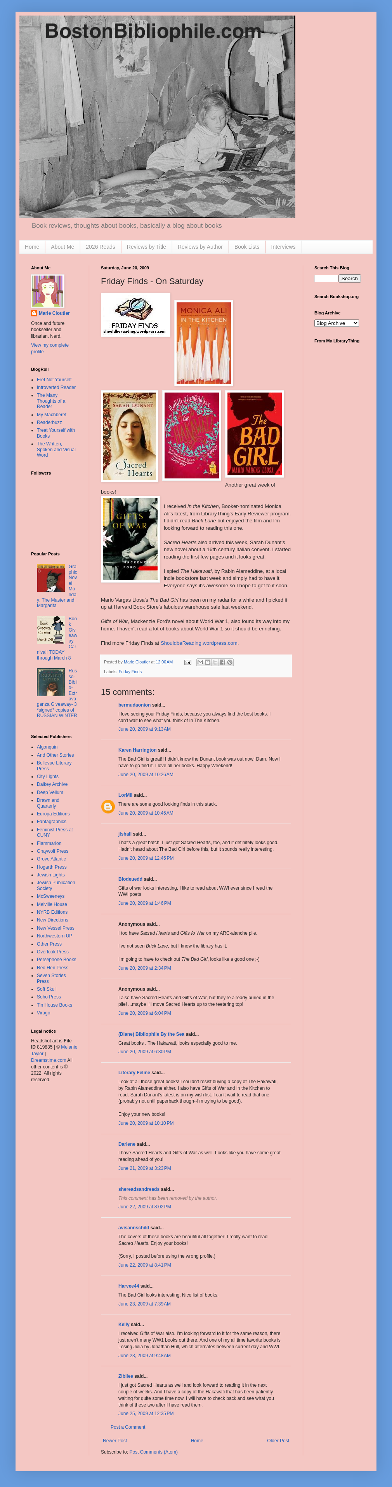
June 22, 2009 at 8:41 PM (144, 1265)
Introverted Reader (56, 387)
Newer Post (115, 1440)
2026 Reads (100, 247)
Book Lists (247, 247)
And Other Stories (55, 755)
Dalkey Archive (52, 784)
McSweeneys (50, 896)
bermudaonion (134, 705)
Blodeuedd (130, 879)
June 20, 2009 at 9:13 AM (144, 729)
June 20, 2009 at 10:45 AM (145, 813)
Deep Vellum (50, 792)
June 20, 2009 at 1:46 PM (144, 903)
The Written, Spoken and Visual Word (56, 449)
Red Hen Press (52, 967)
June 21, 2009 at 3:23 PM (144, 1168)
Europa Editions (53, 814)
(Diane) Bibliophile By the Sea (151, 1034)
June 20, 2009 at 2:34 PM (144, 968)
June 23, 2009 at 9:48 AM (144, 1355)
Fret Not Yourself (54, 379)
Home (32, 247)
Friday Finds (130, 671)
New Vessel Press (56, 928)
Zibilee (125, 1376)
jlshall (125, 834)
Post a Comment (128, 1427)
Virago (43, 1013)
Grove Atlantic (51, 859)
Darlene (126, 1144)
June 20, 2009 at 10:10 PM (145, 1123)
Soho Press (49, 997)
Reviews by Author (200, 247)
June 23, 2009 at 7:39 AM (144, 1304)
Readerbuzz (49, 422)
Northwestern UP (54, 936)
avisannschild (133, 1227)
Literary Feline (134, 1072)
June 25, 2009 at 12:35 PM (145, 1413)
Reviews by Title (146, 247)
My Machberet (51, 414)
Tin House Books (54, 1005)
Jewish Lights (51, 875)
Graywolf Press (52, 851)
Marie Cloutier (54, 313)
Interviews (283, 247)
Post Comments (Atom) (153, 1452)
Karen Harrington (137, 750)
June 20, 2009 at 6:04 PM (144, 1013)
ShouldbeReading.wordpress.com (199, 643)
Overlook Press (53, 952)
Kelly (124, 1324)
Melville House (52, 904)
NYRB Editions (52, 912)
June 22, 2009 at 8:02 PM (144, 1206)
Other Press (49, 944)
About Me (62, 247)
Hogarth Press (52, 867)
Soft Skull (47, 989)
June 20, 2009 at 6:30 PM (144, 1051)
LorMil (125, 795)
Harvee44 (128, 1286)
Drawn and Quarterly (48, 803)
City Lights (48, 776)
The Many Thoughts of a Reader (51, 401)
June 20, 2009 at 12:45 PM (145, 858)
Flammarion (49, 843)
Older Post (278, 1440)
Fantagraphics (51, 821)
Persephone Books (56, 959)
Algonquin (47, 747)
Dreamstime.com (48, 1060)
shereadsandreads (139, 1189)
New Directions (52, 920)
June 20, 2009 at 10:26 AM (145, 774)
